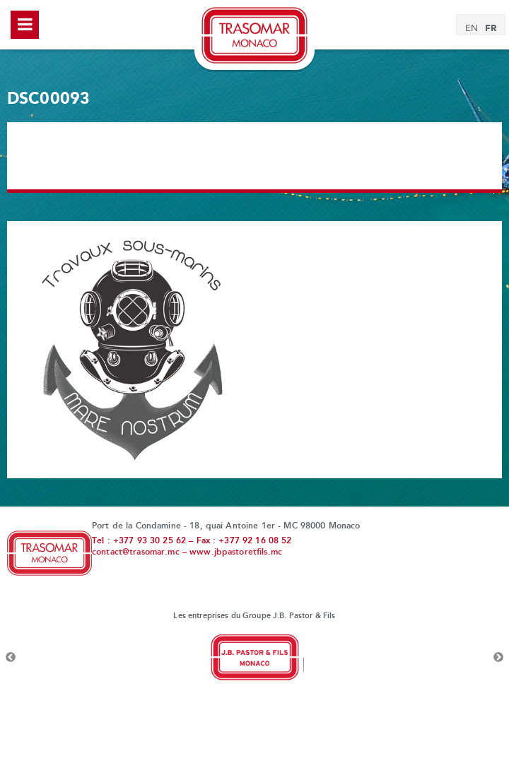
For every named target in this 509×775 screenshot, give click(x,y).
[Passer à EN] (471, 28)
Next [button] (498, 658)
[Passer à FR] (490, 28)
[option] (254, 657)
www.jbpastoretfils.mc (235, 552)
